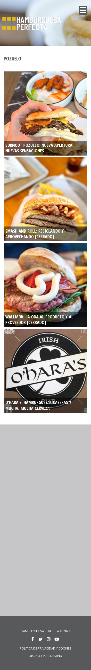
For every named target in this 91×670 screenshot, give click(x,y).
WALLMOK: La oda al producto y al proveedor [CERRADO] (39, 319)
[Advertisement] (45, 473)
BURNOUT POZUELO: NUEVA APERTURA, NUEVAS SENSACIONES (39, 148)
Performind (52, 655)
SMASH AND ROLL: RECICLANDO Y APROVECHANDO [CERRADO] (34, 234)
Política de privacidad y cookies (46, 648)
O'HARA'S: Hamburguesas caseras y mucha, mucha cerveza (38, 405)
